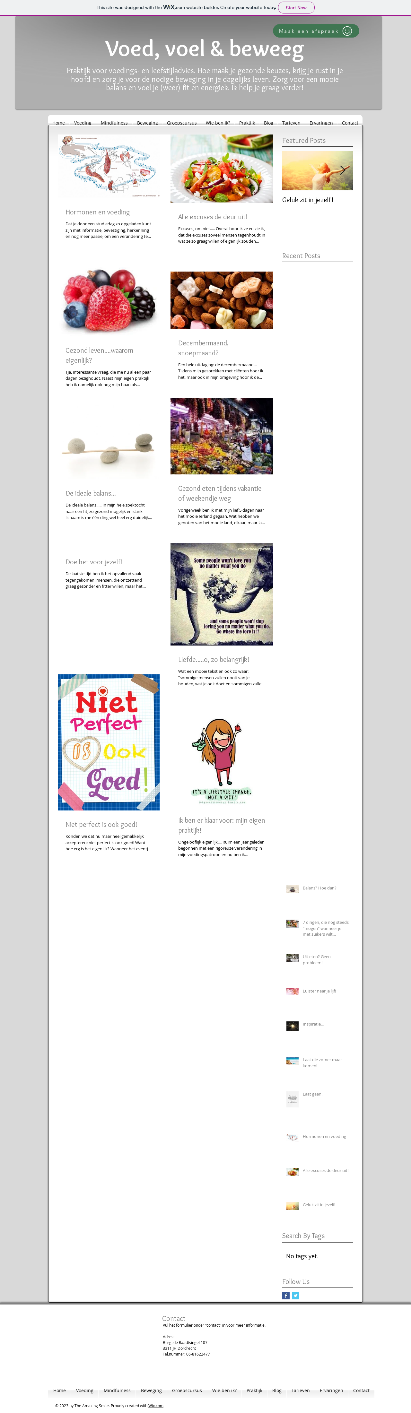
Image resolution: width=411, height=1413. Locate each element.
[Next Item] (342, 171)
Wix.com (155, 1405)
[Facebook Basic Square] (286, 1295)
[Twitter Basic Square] (295, 1295)
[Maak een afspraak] (316, 31)
